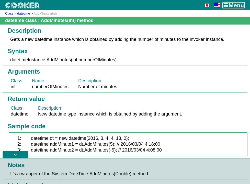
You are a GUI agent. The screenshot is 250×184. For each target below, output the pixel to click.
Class (9, 13)
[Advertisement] (125, 171)
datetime (23, 13)
